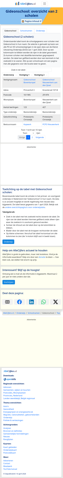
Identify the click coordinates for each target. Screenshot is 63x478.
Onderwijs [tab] (40, 30)
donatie (42, 257)
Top (58, 313)
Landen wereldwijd (11, 398)
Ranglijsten (8, 439)
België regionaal (28, 398)
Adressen (7, 387)
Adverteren (8, 460)
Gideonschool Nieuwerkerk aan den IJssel (50, 82)
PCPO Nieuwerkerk (51, 124)
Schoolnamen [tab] (26, 30)
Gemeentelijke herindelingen (16, 433)
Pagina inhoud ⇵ (32, 21)
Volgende (40, 137)
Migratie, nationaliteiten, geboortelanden (21, 414)
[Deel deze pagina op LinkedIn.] (31, 302)
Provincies (7, 395)
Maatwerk (7, 466)
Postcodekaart (9, 452)
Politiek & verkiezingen (13, 420)
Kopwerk (24, 124)
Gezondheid (8, 409)
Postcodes (7, 392)
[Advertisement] (31, 166)
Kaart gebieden (10, 447)
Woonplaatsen (19, 392)
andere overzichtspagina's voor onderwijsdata (25, 207)
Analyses (7, 428)
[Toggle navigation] (44, 3)
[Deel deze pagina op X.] (55, 302)
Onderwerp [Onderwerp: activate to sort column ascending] (8, 75)
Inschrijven (8, 282)
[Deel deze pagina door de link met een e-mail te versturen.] (7, 302)
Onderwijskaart (10, 450)
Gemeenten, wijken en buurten (16, 390)
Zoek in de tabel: (31, 70)
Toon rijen (31, 133)
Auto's (6, 406)
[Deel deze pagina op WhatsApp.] (43, 302)
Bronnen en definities (12, 431)
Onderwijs (8, 241)
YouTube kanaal (10, 469)
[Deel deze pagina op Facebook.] (19, 302)
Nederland (17, 395)
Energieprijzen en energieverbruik (18, 412)
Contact (6, 463)
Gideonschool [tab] (10, 30)
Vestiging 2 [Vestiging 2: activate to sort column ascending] (47, 75)
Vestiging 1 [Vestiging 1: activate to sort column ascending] (25, 75)
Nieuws (6, 436)
